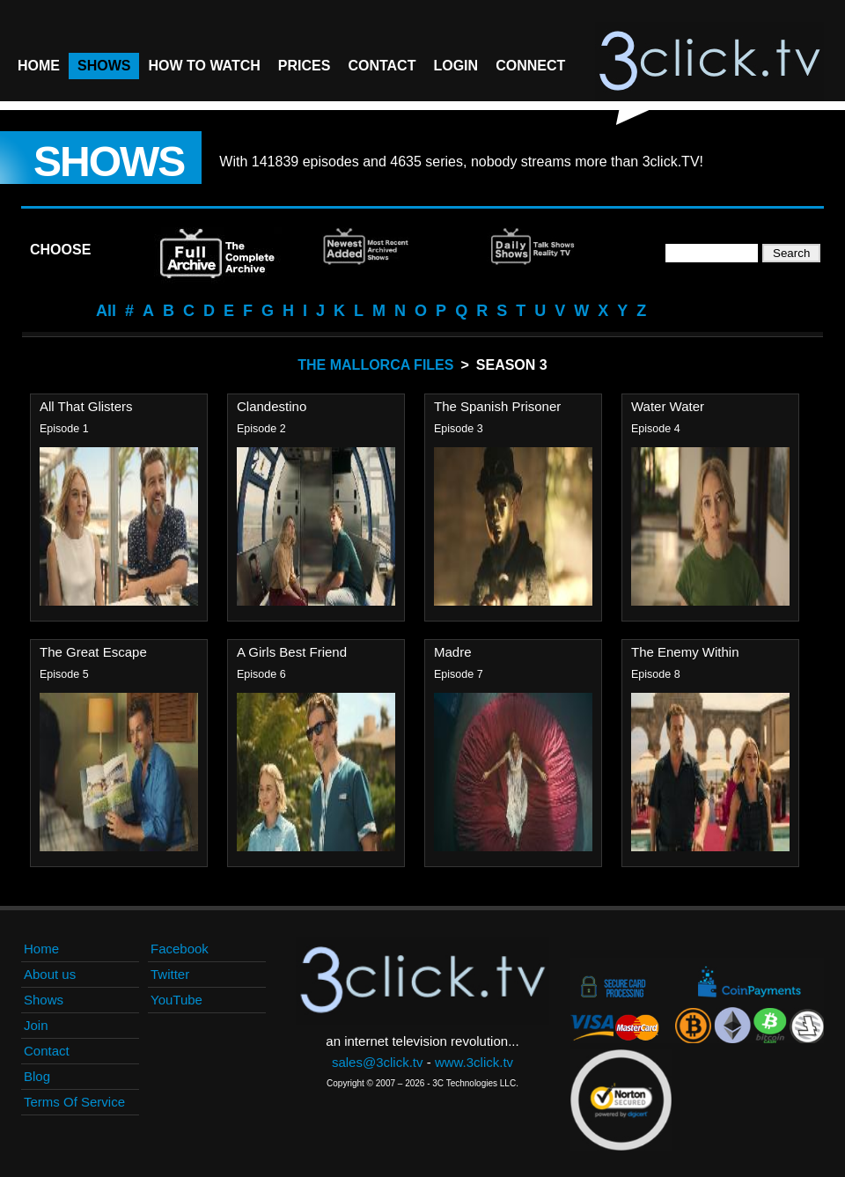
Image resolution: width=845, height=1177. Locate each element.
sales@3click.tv (377, 1062)
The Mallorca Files (375, 364)
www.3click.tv (474, 1062)
